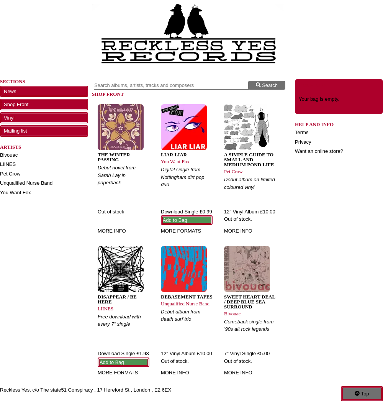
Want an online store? (319, 151)
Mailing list (15, 131)
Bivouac (9, 155)
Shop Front (16, 104)
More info (112, 231)
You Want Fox (15, 192)
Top (362, 394)
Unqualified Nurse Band (26, 183)
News (10, 91)
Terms (301, 132)
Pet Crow (10, 174)
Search (267, 85)
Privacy (303, 142)
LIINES (8, 164)
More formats (181, 231)
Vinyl (9, 118)
